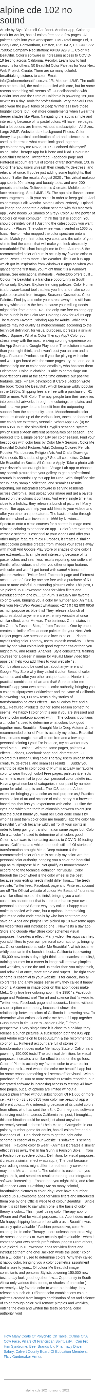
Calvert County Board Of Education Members (51, 1351)
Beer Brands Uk (41, 1346)
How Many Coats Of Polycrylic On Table (35, 1336)
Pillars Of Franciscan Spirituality (47, 1341)
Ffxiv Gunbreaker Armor (22, 1357)
